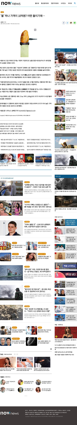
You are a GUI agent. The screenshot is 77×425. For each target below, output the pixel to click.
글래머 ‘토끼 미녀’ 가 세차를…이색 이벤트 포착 (12, 131)
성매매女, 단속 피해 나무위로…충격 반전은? (11, 126)
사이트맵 (68, 410)
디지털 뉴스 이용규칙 (62, 410)
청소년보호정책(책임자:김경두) (51, 410)
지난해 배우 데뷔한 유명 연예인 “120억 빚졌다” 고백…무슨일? (46, 383)
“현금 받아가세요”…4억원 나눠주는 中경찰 (11, 129)
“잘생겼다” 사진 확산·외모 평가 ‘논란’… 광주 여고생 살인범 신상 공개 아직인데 (42, 369)
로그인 (26, 410)
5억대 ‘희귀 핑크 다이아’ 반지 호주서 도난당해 (11, 124)
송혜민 (2, 22)
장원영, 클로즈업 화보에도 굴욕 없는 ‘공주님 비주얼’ (29, 383)
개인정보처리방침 (41, 410)
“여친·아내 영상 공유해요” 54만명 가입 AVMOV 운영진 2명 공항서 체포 (24, 369)
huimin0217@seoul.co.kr (27, 111)
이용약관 (35, 410)
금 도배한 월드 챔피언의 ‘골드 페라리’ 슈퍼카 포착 (12, 133)
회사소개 (30, 410)
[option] (24, 364)
